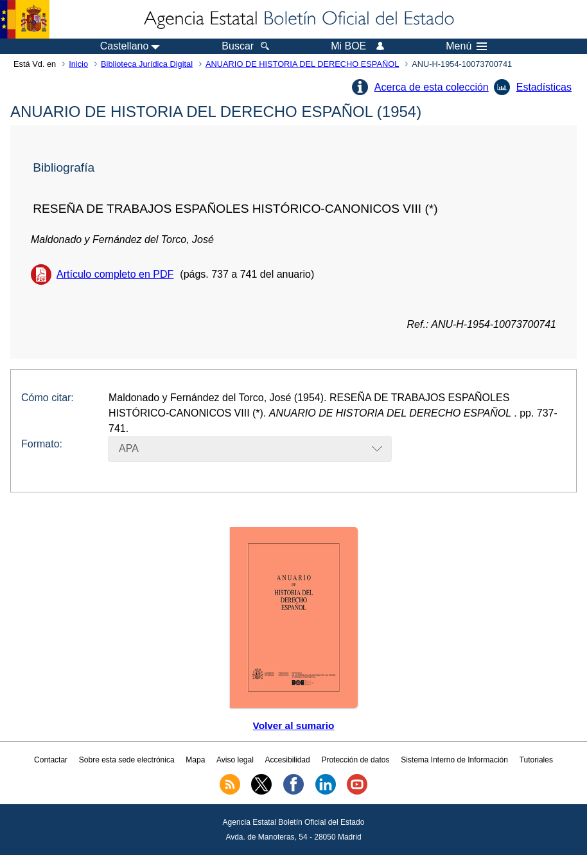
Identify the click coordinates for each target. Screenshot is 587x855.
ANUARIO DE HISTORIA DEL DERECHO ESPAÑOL (302, 64)
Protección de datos (355, 759)
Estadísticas (544, 87)
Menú (466, 46)
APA (129, 448)
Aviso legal (235, 759)
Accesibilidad (287, 759)
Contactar (50, 759)
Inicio (78, 64)
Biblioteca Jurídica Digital (147, 64)
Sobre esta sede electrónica (127, 759)
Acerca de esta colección (431, 87)
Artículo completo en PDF (115, 274)
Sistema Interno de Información (454, 759)
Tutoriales (536, 759)
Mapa (195, 759)
